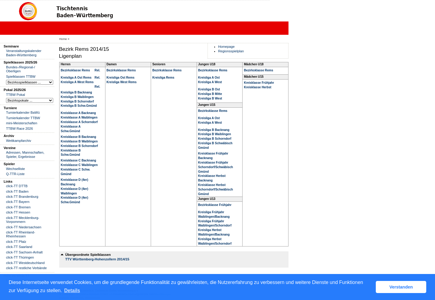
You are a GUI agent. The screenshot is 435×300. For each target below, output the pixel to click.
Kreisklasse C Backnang (78, 160)
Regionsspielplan (231, 51)
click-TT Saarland (19, 247)
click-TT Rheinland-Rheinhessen (20, 234)
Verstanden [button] (401, 287)
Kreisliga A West (210, 82)
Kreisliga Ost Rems (120, 77)
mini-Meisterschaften (21, 123)
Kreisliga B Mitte (210, 94)
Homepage (226, 46)
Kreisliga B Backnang (76, 92)
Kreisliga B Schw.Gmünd (79, 105)
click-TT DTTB (16, 186)
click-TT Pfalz (16, 241)
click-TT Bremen (18, 207)
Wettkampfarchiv (18, 140)
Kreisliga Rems (163, 77)
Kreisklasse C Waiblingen (79, 165)
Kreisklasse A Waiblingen (79, 117)
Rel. (97, 70)
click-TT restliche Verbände (26, 268)
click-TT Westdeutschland (25, 263)
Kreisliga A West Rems (77, 82)
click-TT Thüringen (20, 257)
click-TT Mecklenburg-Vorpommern (22, 219)
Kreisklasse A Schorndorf (79, 122)
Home (63, 39)
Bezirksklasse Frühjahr (214, 205)
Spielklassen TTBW (20, 76)
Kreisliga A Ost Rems (76, 77)
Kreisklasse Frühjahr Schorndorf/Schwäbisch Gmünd (215, 167)
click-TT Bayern (18, 202)
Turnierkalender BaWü (23, 112)
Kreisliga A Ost (209, 77)
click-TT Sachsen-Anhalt (24, 252)
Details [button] (72, 290)
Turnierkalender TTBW (23, 118)
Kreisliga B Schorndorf (77, 101)
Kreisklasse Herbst (257, 87)
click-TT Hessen (18, 212)
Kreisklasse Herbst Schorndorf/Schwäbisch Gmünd (215, 189)
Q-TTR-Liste (15, 174)
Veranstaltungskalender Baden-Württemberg (23, 53)
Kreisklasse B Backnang (78, 137)
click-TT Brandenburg (22, 196)
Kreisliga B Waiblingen (77, 97)
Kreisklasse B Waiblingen (79, 141)
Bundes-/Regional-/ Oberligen (20, 69)
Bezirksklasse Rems (75, 70)
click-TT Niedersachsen (23, 227)
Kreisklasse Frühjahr (259, 82)
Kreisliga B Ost (209, 89)
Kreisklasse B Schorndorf (79, 146)
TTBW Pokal (15, 94)
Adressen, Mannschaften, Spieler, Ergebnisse (25, 154)
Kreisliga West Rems (122, 82)
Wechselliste (15, 169)
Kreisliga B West (210, 98)
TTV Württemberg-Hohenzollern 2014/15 (97, 259)
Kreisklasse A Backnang (78, 113)
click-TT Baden (17, 191)
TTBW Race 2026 (19, 128)
